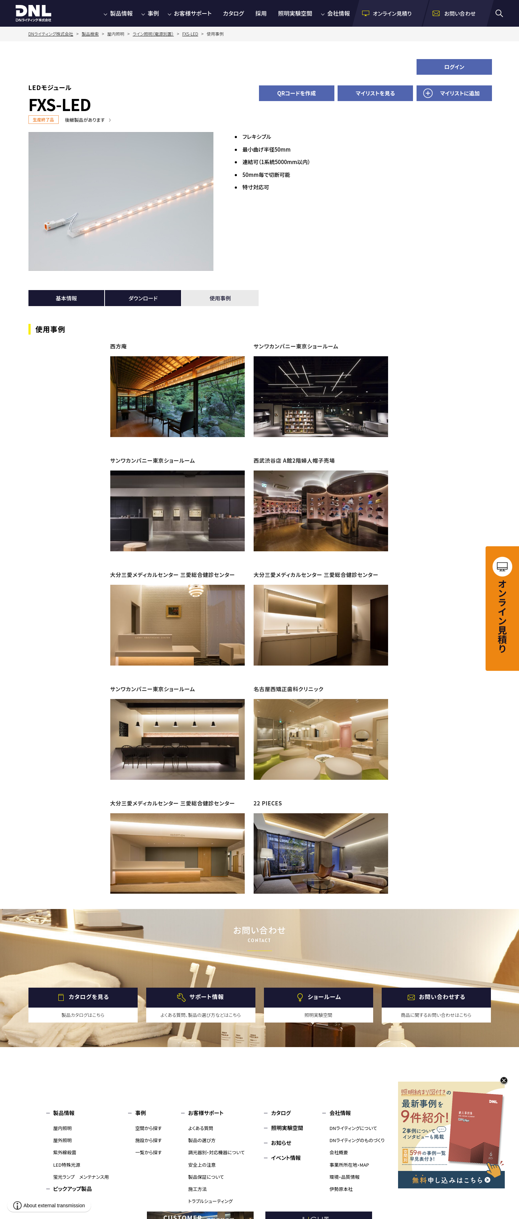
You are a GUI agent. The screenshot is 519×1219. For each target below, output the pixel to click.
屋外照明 (62, 1140)
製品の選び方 (202, 1140)
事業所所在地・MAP (349, 1164)
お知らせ (281, 1142)
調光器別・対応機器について (216, 1152)
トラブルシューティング (210, 1201)
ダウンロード (143, 298)
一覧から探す (148, 1152)
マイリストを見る (375, 93)
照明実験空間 (295, 13)
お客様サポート (193, 13)
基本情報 (66, 298)
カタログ (233, 13)
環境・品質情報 (344, 1176)
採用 (261, 13)
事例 (153, 13)
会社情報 (338, 13)
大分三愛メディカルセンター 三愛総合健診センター (172, 574)
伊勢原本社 (341, 1189)
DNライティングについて (353, 1128)
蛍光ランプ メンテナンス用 (81, 1176)
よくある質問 (200, 1128)
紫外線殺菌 (64, 1152)
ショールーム (324, 996)
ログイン (454, 66)
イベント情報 (286, 1157)
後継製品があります (85, 119)
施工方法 (197, 1189)
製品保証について (206, 1176)
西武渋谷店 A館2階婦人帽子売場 (294, 460)
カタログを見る (89, 996)
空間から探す (148, 1128)
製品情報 (121, 13)
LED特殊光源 (66, 1164)
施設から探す (148, 1140)
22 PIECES (268, 803)
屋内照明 (62, 1128)
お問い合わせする (442, 996)
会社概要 (338, 1152)
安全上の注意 (202, 1164)
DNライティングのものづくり (357, 1140)
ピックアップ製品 (72, 1188)
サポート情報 (206, 996)
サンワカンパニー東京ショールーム (296, 346)
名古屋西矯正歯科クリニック (289, 689)
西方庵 (118, 346)
